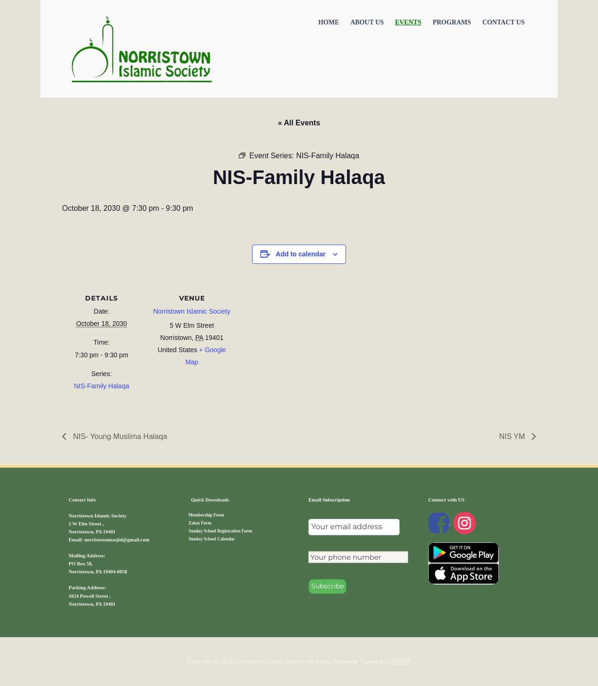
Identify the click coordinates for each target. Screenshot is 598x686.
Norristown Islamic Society (191, 311)
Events (408, 22)
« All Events (299, 123)
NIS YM (513, 436)
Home (328, 22)
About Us (367, 22)
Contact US (503, 22)
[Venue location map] (292, 343)
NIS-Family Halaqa (101, 386)
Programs (452, 22)
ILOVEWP (399, 661)
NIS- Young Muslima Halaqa (119, 436)
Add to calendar (301, 254)
